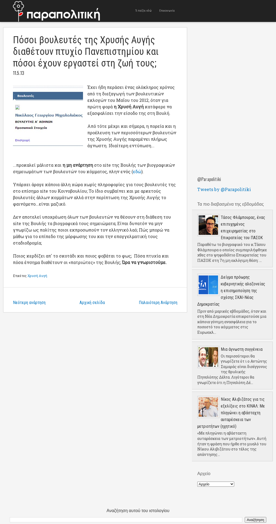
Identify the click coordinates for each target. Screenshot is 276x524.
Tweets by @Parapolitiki (224, 189)
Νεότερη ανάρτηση (29, 302)
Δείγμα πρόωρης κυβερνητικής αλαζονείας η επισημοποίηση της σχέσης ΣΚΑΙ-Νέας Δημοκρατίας (231, 291)
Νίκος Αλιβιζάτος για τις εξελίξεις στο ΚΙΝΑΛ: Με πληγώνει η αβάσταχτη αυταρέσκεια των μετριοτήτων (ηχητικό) (231, 413)
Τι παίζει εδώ (143, 10)
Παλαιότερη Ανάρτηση (158, 302)
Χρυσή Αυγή (37, 275)
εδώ (137, 171)
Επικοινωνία (167, 10)
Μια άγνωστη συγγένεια (242, 349)
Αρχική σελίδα (92, 302)
